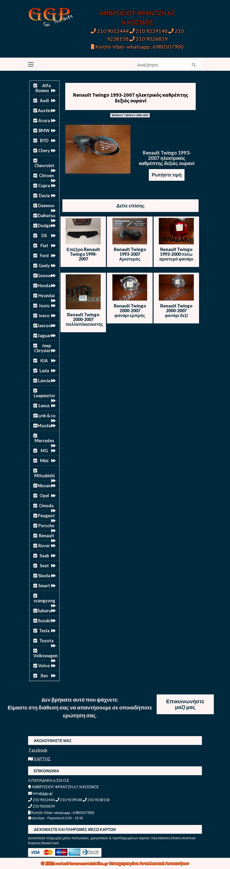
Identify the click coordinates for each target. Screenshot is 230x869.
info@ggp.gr (40, 793)
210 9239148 (149, 31)
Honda (44, 285)
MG (44, 450)
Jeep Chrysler (42, 348)
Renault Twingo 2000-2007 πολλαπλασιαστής (84, 319)
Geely (44, 265)
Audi (44, 100)
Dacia (44, 195)
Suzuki (44, 620)
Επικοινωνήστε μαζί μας (185, 704)
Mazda (44, 425)
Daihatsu (46, 215)
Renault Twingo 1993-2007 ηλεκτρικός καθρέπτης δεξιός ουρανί (130, 97)
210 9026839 (149, 38)
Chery (44, 150)
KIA (44, 360)
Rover (44, 545)
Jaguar (44, 335)
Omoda (46, 505)
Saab (44, 555)
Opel (44, 495)
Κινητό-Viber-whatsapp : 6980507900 (137, 46)
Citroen (46, 175)
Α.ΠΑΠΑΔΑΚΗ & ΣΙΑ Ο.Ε (48, 780)
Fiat (44, 245)
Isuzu (44, 305)
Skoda (44, 575)
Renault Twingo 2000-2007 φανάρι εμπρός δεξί (130, 313)
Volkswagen (45, 655)
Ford (44, 255)
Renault (46, 535)
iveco (44, 315)
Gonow (44, 275)
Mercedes (44, 440)
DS (44, 235)
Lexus (44, 405)
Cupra (44, 185)
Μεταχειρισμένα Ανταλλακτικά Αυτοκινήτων (149, 863)
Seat (44, 565)
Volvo (44, 665)
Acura (44, 120)
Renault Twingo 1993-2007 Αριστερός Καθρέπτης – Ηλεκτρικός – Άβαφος (130, 261)
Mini (44, 460)
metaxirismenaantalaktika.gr (82, 863)
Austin (44, 110)
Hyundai (46, 295)
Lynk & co (46, 415)
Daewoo (46, 205)
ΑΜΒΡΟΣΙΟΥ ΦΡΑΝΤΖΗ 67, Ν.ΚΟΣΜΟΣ (63, 786)
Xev (44, 675)
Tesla (44, 630)
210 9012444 (110, 31)
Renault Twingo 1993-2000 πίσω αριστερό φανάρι (176, 254)
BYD (44, 140)
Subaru (44, 610)
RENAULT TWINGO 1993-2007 (130, 115)
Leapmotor (44, 395)
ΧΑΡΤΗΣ (39, 758)
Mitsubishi (44, 475)
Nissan (44, 485)
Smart (44, 585)
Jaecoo (44, 325)
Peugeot (46, 515)
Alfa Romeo (43, 88)
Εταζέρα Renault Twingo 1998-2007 (83, 254)
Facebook (37, 750)
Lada (44, 370)
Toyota (46, 640)
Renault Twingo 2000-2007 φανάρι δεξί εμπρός (176, 313)
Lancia (44, 380)
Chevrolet (44, 165)
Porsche (46, 525)
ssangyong (44, 600)
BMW (44, 130)
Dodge (44, 225)
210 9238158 (96, 799)
